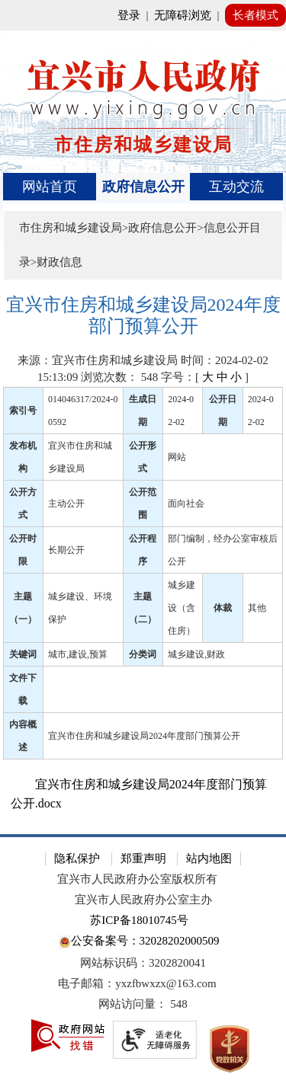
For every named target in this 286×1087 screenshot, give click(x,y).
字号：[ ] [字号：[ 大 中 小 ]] (205, 377)
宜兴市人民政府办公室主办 (143, 900)
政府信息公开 (143, 186)
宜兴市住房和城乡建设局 (80, 457)
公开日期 (222, 410)
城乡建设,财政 (196, 654)
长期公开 (66, 550)
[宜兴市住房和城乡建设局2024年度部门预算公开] (143, 316)
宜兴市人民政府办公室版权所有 (137, 879)
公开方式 (23, 503)
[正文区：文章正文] (143, 554)
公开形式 (142, 457)
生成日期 (142, 410)
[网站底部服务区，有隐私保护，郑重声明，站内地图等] (143, 960)
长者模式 (255, 15)
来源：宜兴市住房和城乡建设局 (98, 360)
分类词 (142, 654)
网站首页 (49, 186)
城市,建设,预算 (78, 654)
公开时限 (23, 550)
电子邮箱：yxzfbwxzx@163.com (137, 983)
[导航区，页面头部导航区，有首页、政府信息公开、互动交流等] (143, 186)
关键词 (23, 654)
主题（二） (142, 608)
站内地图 (209, 858)
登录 (128, 15)
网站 (177, 457)
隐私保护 (77, 858)
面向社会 (186, 503)
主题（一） (23, 608)
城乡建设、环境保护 (80, 608)
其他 (257, 608)
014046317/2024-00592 (82, 410)
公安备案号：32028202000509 (139, 942)
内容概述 (23, 736)
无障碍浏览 (182, 15)
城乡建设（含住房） (181, 608)
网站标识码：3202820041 (143, 963)
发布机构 (23, 457)
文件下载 (23, 689)
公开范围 (142, 503)
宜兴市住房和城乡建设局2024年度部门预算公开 (144, 736)
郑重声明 (143, 858)
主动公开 (66, 503)
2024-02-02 (181, 410)
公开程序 (142, 550)
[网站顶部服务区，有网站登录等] (143, 15)
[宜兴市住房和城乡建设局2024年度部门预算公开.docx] (143, 794)
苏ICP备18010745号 (139, 920)
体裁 (223, 608)
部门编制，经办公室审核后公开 (223, 550)
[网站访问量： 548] (143, 1004)
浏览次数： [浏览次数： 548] (119, 377)
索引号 (23, 410)
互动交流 (236, 186)
